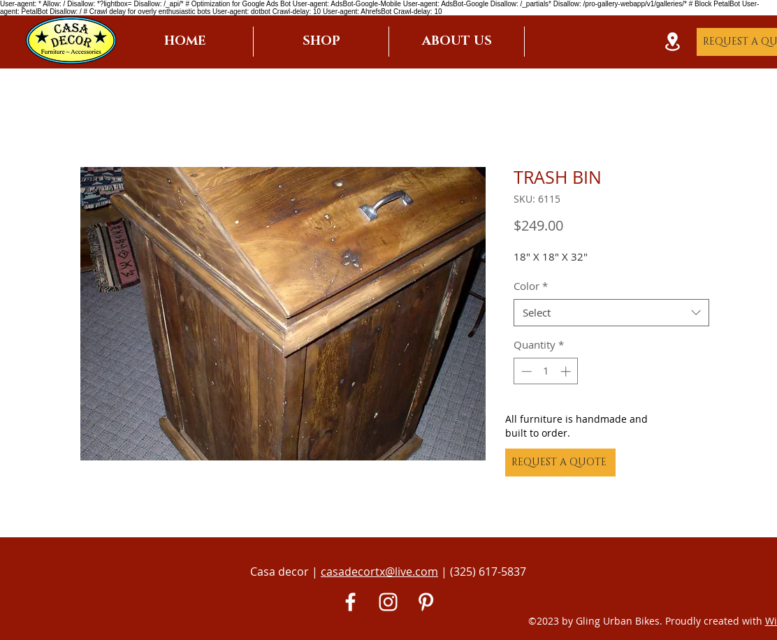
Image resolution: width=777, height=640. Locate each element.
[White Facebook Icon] (350, 602)
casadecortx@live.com (379, 571)
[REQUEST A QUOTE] (560, 463)
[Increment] (567, 371)
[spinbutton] (546, 371)
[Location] (672, 42)
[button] (321, 42)
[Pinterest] (426, 602)
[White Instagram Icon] (388, 602)
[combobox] (611, 312)
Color (531, 286)
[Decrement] (525, 371)
